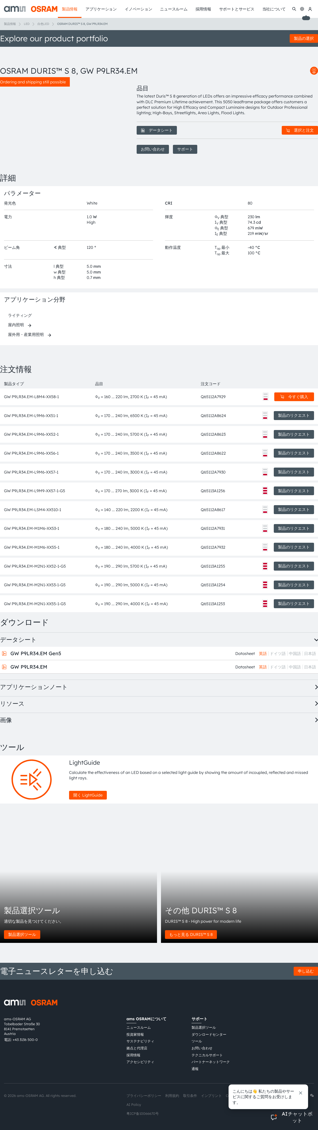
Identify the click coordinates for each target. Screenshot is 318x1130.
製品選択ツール (22, 934)
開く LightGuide (88, 795)
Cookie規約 (235, 1095)
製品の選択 (304, 38)
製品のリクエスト (294, 415)
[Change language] (302, 9)
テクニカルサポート (207, 1055)
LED (27, 24)
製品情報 (10, 24)
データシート (157, 130)
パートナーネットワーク (211, 1062)
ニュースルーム (138, 1027)
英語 (263, 653)
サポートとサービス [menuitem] (236, 8)
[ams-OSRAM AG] (30, 9)
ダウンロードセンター (209, 1034)
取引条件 (190, 1095)
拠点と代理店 (136, 1048)
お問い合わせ (153, 149)
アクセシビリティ (140, 1062)
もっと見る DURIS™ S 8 (191, 934)
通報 (195, 1069)
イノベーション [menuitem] (138, 8)
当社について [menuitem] (274, 8)
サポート (185, 149)
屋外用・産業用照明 (26, 334)
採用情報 (133, 1055)
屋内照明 (16, 324)
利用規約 (172, 1095)
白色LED (43, 24)
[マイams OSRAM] (310, 9)
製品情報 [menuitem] (70, 8)
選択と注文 (300, 130)
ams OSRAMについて (146, 1018)
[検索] (294, 9)
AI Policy (133, 1104)
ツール (197, 1041)
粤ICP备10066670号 (142, 1113)
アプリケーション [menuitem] (101, 8)
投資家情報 (135, 1034)
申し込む (306, 971)
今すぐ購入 (294, 396)
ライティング (20, 315)
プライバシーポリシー (143, 1095)
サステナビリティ (140, 1041)
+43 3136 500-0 (25, 1039)
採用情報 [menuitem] (203, 8)
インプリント (211, 1095)
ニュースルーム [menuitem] (173, 8)
